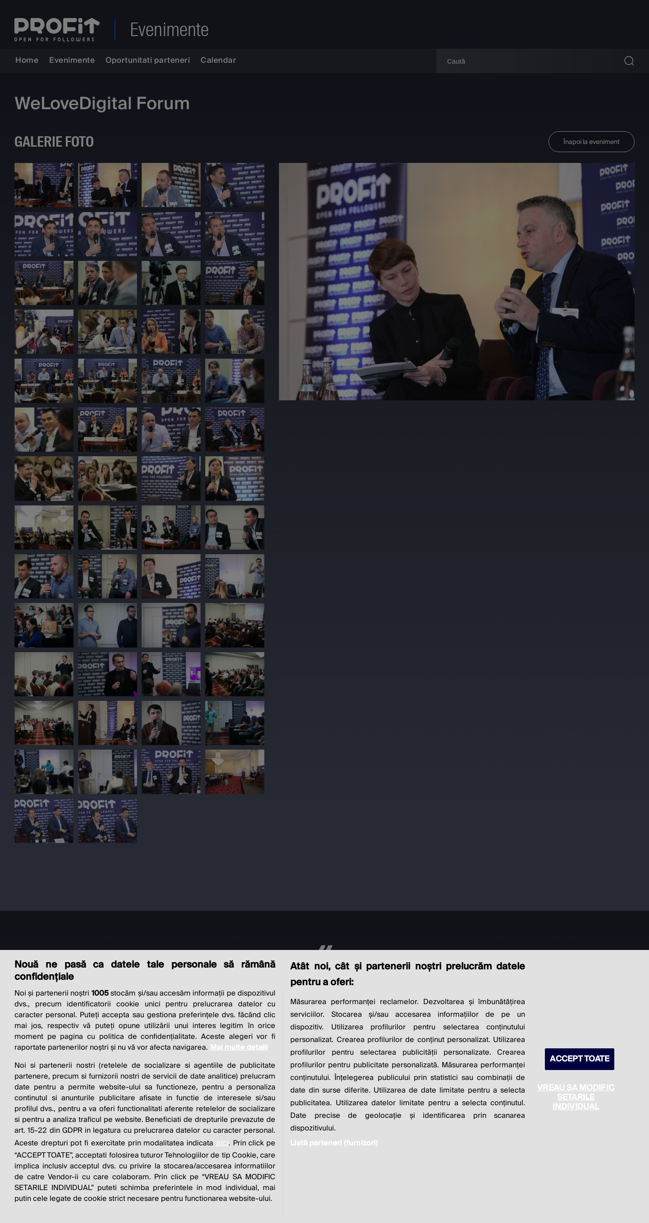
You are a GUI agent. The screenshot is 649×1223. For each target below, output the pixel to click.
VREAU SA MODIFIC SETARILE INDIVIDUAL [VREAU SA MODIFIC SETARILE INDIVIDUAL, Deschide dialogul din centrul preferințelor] (575, 1097)
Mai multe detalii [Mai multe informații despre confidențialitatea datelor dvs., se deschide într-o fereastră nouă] (239, 1047)
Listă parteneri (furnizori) (334, 1143)
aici (222, 1143)
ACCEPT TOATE (579, 1059)
